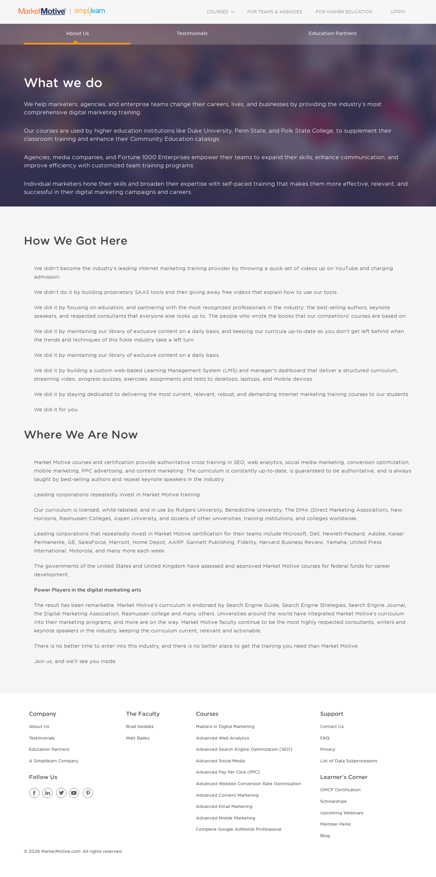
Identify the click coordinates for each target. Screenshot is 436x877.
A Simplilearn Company (53, 760)
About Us (77, 33)
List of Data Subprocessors (348, 760)
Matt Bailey (138, 738)
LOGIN (398, 11)
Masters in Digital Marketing (225, 726)
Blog (325, 835)
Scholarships (333, 801)
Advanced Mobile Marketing (225, 818)
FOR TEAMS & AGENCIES (274, 11)
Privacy (327, 749)
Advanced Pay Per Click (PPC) (228, 772)
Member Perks (335, 824)
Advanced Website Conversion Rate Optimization (248, 783)
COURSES (220, 11)
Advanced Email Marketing (224, 806)
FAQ (325, 738)
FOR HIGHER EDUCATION (344, 11)
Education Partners (333, 33)
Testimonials (191, 33)
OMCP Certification (340, 789)
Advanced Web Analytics (222, 738)
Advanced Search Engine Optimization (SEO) (244, 749)
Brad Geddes (140, 726)
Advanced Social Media (220, 760)
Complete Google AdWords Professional (238, 829)
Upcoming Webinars (341, 812)
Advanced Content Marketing (227, 795)
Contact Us (332, 726)
